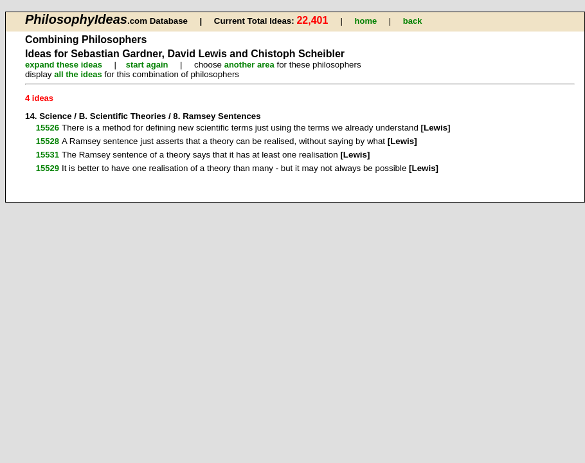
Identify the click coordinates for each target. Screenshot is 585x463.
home (366, 21)
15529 (47, 168)
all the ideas (78, 74)
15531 (47, 154)
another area (249, 64)
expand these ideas (63, 64)
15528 (47, 141)
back (412, 21)
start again (147, 64)
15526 (47, 127)
